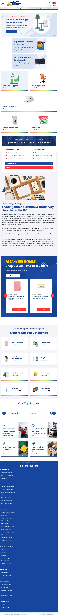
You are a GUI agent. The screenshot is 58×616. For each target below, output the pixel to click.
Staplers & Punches (6, 500)
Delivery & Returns (6, 596)
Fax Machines (5, 481)
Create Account (29, 163)
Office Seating (5, 521)
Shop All (12, 276)
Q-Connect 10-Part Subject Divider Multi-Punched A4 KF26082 (16, 298)
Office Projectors (6, 529)
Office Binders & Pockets (8, 492)
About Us (3, 549)
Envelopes (4, 478)
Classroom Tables (6, 540)
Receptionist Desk (6, 518)
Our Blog (3, 555)
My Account (4, 587)
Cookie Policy (5, 561)
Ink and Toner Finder (7, 489)
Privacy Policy (5, 558)
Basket (3, 593)
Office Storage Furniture (8, 532)
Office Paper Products (7, 495)
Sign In (29, 167)
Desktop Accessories (7, 475)
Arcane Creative (50, 614)
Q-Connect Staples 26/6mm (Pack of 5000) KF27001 (40, 297)
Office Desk (4, 515)
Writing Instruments (7, 503)
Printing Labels (5, 484)
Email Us (3, 605)
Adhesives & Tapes (6, 473)
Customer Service (6, 584)
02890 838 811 (5, 608)
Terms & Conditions (6, 563)
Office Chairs (4, 524)
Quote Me (19, 309)
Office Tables (5, 535)
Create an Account (6, 590)
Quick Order (4, 573)
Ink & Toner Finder (6, 575)
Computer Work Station (8, 512)
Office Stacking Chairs (7, 526)
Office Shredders (6, 498)
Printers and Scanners (7, 487)
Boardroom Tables (6, 538)
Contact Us (4, 552)
